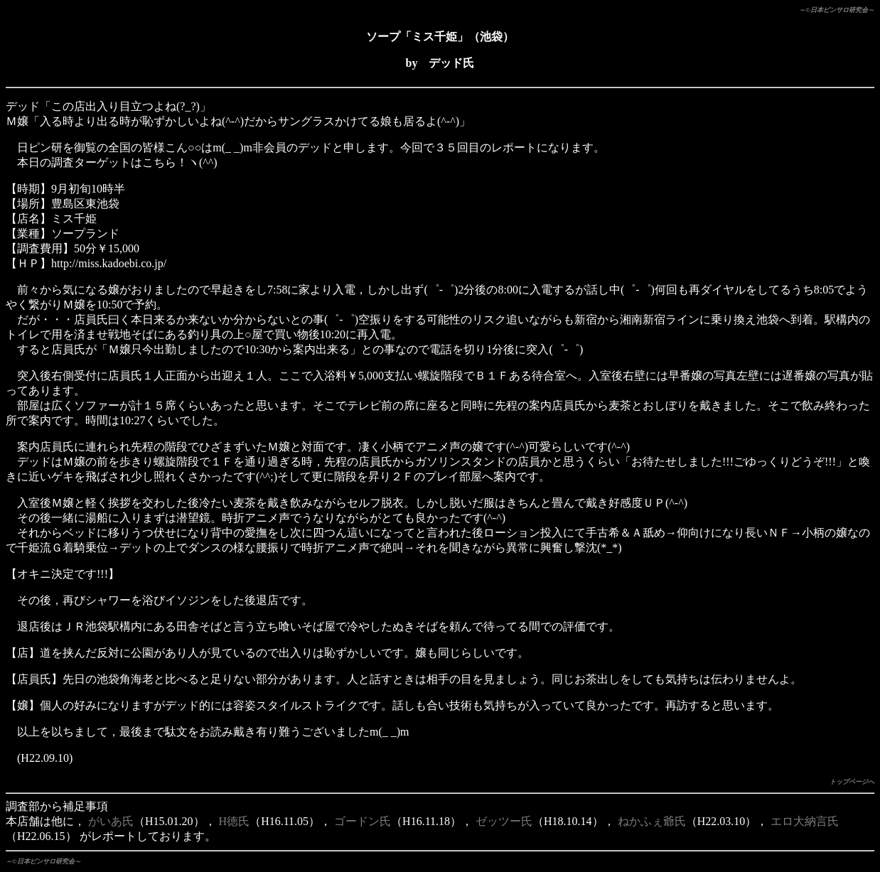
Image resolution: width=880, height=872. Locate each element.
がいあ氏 (111, 821)
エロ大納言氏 (805, 821)
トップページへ (852, 781)
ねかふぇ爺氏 (652, 821)
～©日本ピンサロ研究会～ (836, 10)
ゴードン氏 (362, 821)
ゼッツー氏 (504, 821)
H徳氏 (234, 821)
